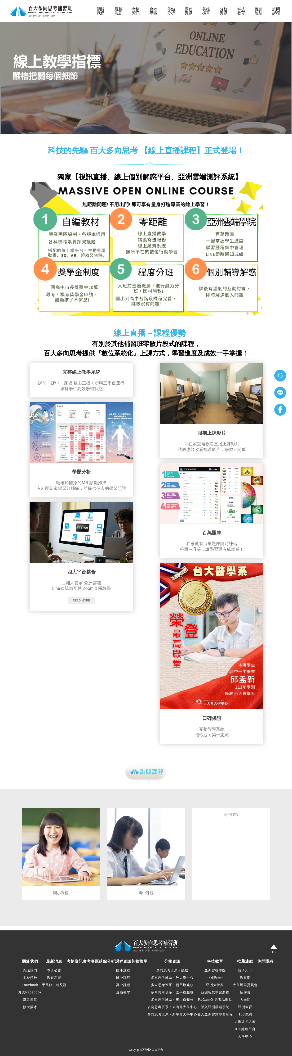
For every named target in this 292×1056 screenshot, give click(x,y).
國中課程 (123, 977)
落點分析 (171, 11)
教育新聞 (54, 977)
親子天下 (245, 970)
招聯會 (245, 992)
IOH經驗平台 (245, 1029)
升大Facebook (30, 992)
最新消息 (118, 11)
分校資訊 (223, 11)
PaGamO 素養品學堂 (215, 999)
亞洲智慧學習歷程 (215, 992)
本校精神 (30, 977)
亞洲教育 (245, 1007)
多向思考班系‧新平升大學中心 (172, 1014)
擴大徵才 (30, 1007)
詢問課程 (276, 11)
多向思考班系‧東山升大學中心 (172, 1007)
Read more (81, 600)
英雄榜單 (206, 11)
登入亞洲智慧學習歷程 (215, 1014)
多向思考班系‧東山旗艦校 (172, 999)
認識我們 (30, 970)
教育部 (245, 977)
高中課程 (123, 985)
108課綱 (245, 1014)
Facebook (30, 985)
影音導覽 (30, 999)
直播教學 (123, 992)
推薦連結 (258, 11)
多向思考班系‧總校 (172, 970)
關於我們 (101, 11)
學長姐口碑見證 (54, 985)
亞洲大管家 (215, 985)
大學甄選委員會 (245, 985)
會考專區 (153, 11)
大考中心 (245, 1036)
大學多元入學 (245, 1022)
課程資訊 (188, 11)
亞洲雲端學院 (215, 970)
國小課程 (123, 970)
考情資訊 (136, 11)
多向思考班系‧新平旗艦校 (172, 985)
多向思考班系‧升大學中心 (172, 977)
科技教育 (241, 11)
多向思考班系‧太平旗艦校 (172, 992)
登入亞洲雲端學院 (215, 1007)
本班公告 (54, 970)
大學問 (245, 999)
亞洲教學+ (215, 977)
